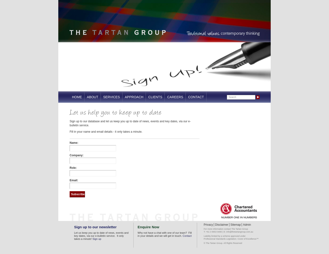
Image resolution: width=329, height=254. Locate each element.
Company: (77, 155)
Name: (74, 142)
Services (111, 97)
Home (77, 97)
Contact (196, 97)
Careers (175, 97)
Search (232, 97)
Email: (74, 180)
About (92, 97)
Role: (73, 167)
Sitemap (235, 224)
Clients (155, 97)
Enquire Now (148, 227)
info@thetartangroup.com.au (239, 232)
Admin (247, 224)
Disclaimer (221, 224)
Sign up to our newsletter (95, 227)
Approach (134, 97)
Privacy (208, 224)
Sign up (97, 238)
